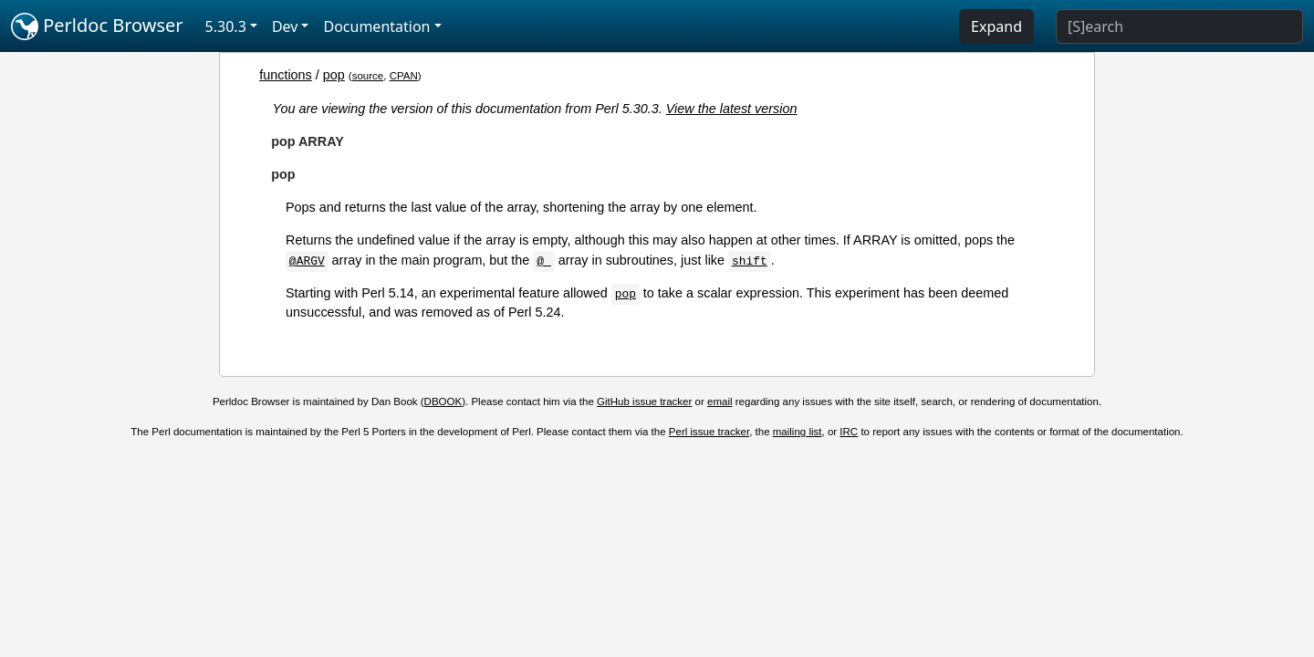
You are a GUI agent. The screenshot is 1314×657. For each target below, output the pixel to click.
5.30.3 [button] (225, 26)
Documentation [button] (376, 26)
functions (285, 75)
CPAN (404, 75)
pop (334, 75)
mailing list (797, 431)
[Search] (1179, 26)
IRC (849, 431)
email (720, 401)
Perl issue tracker (709, 431)
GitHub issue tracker (644, 401)
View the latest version (732, 108)
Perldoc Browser (97, 26)
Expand (996, 26)
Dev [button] (285, 26)
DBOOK (443, 401)
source (368, 75)
